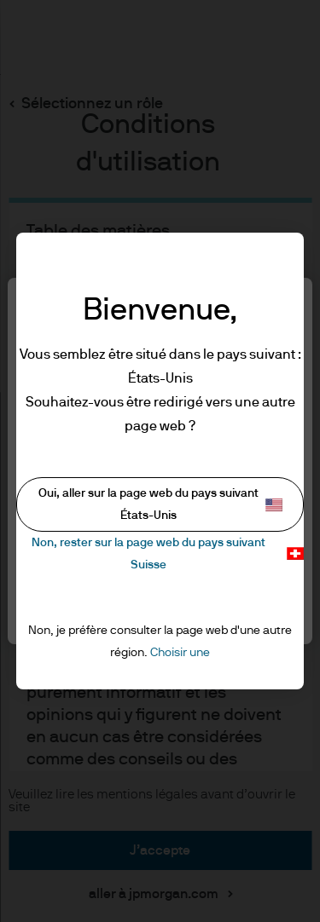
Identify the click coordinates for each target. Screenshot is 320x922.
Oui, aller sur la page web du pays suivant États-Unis (160, 504)
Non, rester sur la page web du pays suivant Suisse (168, 553)
